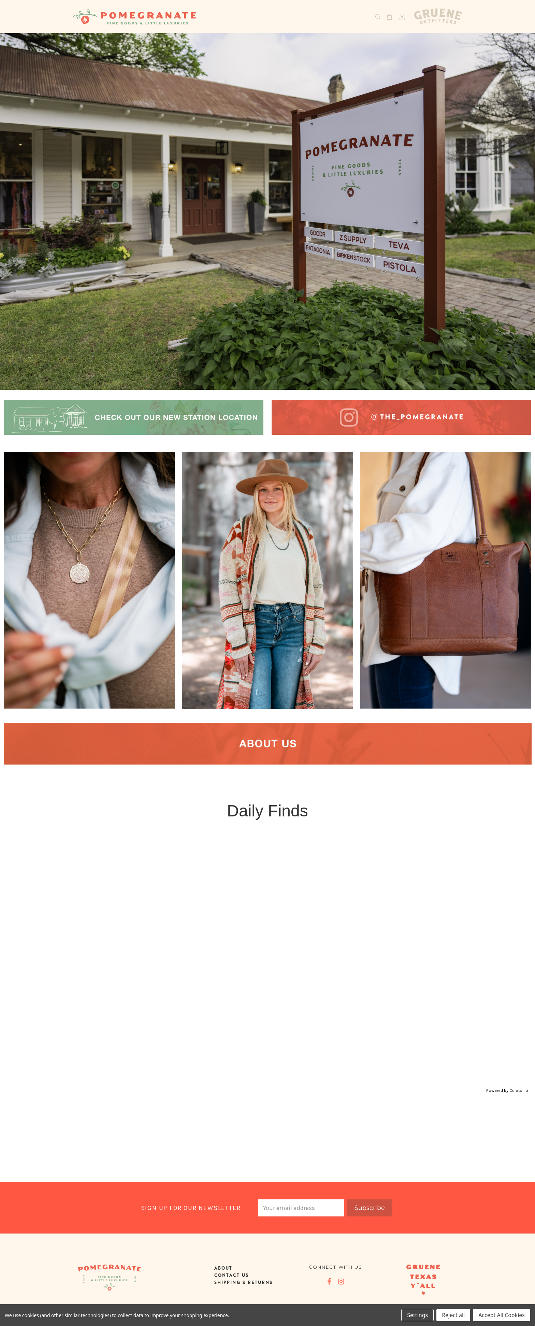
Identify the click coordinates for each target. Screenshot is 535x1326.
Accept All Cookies (501, 1315)
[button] (134, 417)
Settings (417, 1315)
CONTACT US (231, 1275)
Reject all (453, 1315)
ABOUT (223, 1268)
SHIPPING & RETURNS (243, 1282)
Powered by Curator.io (507, 1090)
